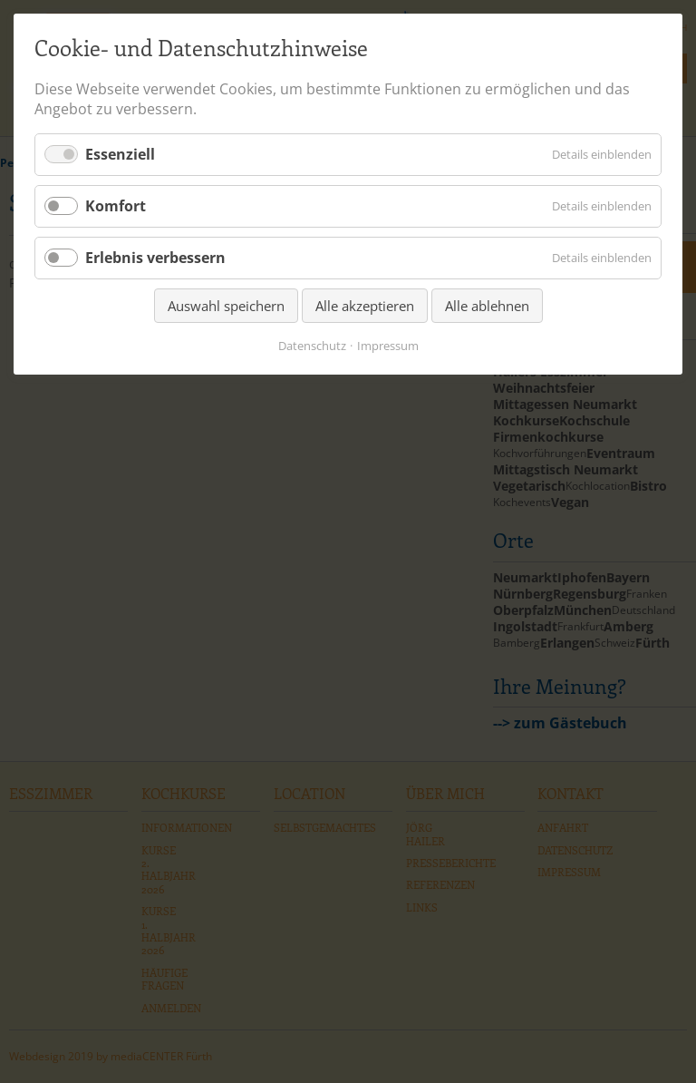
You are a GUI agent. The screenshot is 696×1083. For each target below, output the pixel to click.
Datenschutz (312, 345)
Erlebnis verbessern (155, 258)
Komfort (115, 206)
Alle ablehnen (487, 306)
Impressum (388, 345)
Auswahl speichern (226, 306)
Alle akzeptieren (364, 306)
